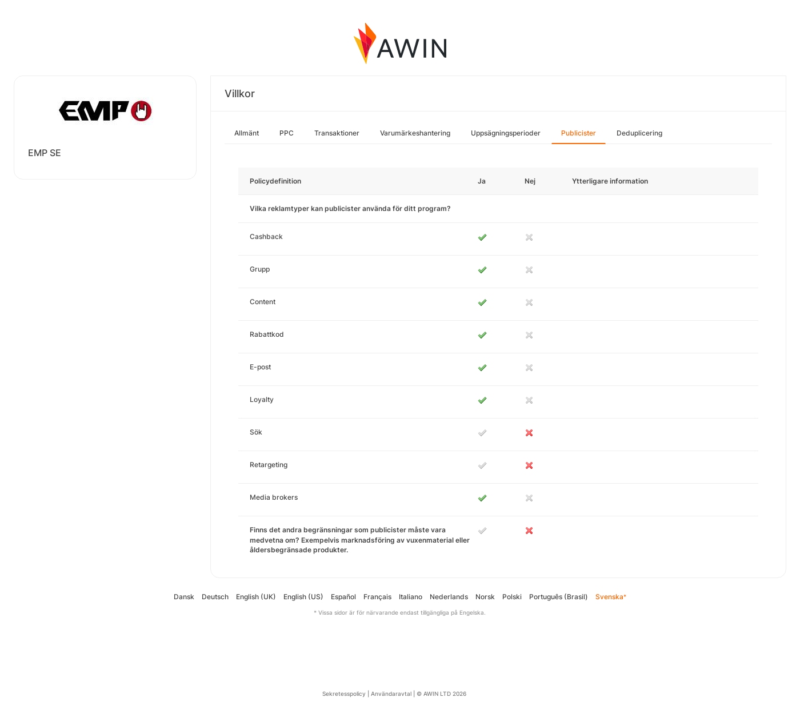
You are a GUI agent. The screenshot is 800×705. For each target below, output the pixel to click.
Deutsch (215, 596)
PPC (286, 133)
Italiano (410, 596)
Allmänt (246, 133)
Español (343, 596)
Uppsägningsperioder (506, 133)
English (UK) (256, 596)
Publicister (578, 133)
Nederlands (449, 596)
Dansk (184, 596)
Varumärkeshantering (415, 133)
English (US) (303, 596)
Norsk (485, 596)
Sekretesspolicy (344, 693)
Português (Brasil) (558, 596)
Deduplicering (639, 133)
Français (377, 596)
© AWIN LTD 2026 (441, 693)
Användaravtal (391, 693)
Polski (512, 596)
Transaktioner (336, 133)
